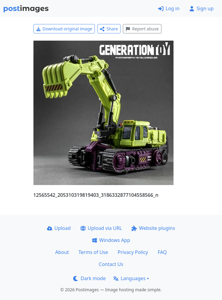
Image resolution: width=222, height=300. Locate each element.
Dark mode (89, 278)
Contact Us (111, 264)
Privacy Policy (132, 252)
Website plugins (153, 228)
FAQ (162, 252)
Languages (129, 278)
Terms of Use (93, 252)
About (62, 252)
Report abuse (142, 29)
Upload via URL (101, 228)
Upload (59, 228)
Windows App (111, 240)
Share (109, 29)
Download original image (64, 29)
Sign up (201, 8)
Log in (169, 8)
